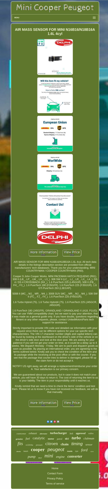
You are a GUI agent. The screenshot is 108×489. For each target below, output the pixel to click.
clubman (89, 438)
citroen (51, 443)
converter (75, 456)
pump (32, 456)
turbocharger (58, 433)
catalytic (39, 438)
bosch (26, 451)
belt (71, 433)
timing (77, 443)
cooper (38, 449)
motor (51, 438)
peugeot (56, 449)
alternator (43, 434)
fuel (28, 438)
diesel (40, 458)
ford (84, 450)
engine (60, 456)
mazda (69, 451)
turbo (76, 438)
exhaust (33, 433)
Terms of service (55, 483)
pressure (39, 445)
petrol (59, 439)
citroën (18, 451)
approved (81, 433)
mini (48, 455)
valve (92, 451)
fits (20, 443)
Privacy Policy (55, 478)
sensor (88, 444)
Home (55, 468)
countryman (21, 434)
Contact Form (55, 473)
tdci (67, 438)
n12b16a (29, 445)
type (76, 451)
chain (64, 444)
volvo (91, 433)
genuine (19, 439)
